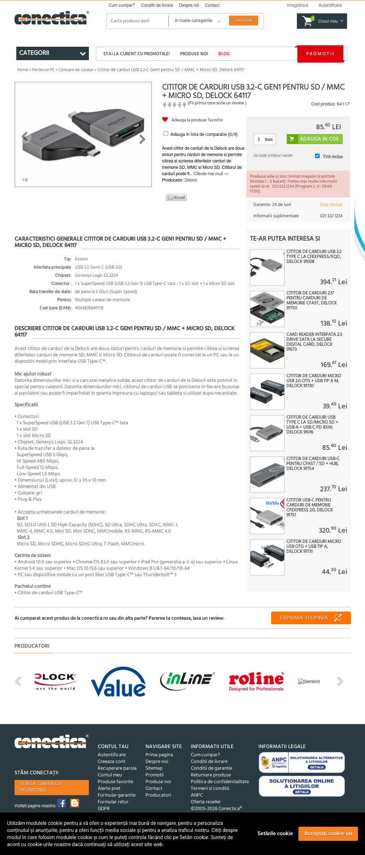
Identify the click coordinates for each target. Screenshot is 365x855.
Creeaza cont (111, 762)
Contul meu (110, 775)
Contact (212, 5)
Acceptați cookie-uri (328, 833)
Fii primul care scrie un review (216, 103)
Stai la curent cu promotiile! (136, 54)
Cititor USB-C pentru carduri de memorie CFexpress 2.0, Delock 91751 (309, 508)
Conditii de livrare (157, 5)
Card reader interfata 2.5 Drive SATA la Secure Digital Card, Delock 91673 (314, 342)
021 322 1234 (331, 216)
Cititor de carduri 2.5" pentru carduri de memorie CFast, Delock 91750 (311, 301)
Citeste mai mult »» (211, 174)
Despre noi (189, 5)
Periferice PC (43, 70)
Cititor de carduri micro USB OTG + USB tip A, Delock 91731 (313, 546)
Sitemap (154, 768)
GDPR (104, 809)
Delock (190, 180)
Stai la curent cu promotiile (40, 787)
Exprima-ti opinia (304, 618)
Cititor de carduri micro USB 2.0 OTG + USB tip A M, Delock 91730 (313, 381)
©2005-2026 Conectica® (216, 809)
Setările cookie (275, 833)
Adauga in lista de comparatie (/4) (204, 134)
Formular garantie (117, 795)
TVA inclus (333, 157)
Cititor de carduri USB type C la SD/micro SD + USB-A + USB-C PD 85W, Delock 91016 (312, 425)
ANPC (197, 795)
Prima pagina (159, 755)
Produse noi (194, 54)
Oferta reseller (206, 802)
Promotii (320, 54)
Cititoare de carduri (75, 70)
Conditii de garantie (211, 768)
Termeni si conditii (210, 789)
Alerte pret (109, 789)
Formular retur (113, 802)
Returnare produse (211, 775)
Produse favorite (115, 782)
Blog (224, 54)
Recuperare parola (117, 768)
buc (269, 139)
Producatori (158, 795)
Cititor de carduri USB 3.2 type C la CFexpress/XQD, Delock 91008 (313, 256)
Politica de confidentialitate (220, 782)
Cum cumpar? (122, 5)
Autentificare (112, 755)
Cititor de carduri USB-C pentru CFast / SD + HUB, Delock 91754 (313, 464)
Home (22, 70)
